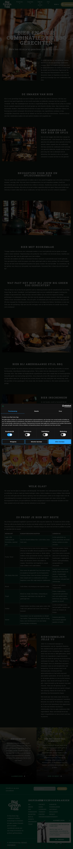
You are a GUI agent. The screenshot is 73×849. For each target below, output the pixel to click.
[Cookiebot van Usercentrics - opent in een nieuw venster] (63, 406)
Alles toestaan (59, 442)
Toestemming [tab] (12, 411)
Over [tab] (60, 411)
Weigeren (13, 442)
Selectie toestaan (36, 442)
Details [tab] (36, 411)
